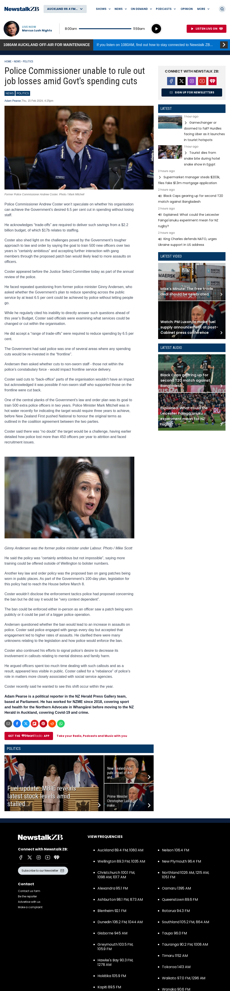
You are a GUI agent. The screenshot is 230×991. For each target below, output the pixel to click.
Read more (192, 129)
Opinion (187, 9)
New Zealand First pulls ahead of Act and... (120, 773)
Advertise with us (29, 902)
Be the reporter (27, 896)
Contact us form (29, 891)
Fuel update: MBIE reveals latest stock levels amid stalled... (41, 796)
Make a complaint (30, 907)
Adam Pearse (12, 100)
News (17, 61)
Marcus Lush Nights (37, 30)
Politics (28, 61)
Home (7, 61)
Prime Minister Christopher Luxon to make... (121, 801)
